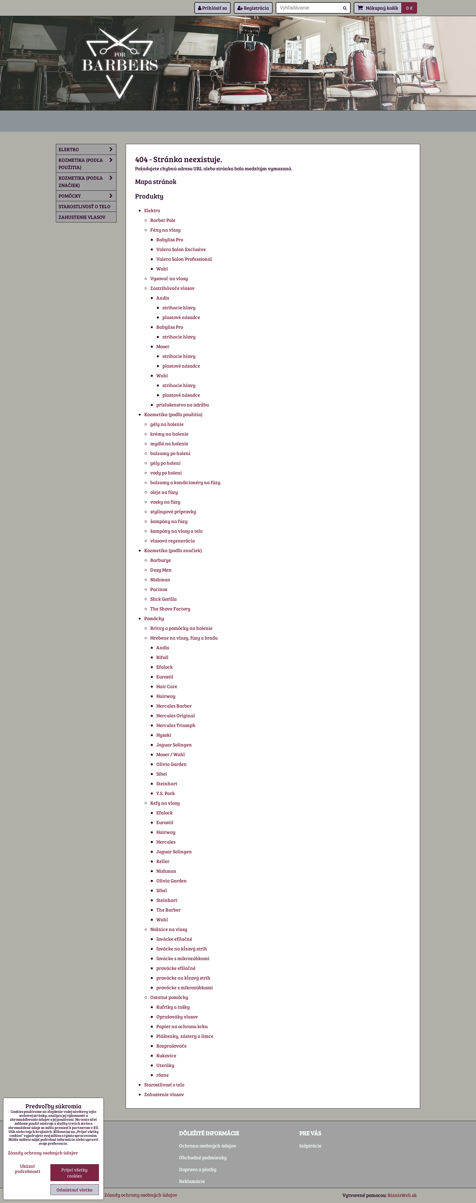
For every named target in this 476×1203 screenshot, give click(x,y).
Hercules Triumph (175, 725)
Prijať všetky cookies (74, 1173)
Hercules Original (175, 715)
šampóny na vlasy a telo (176, 531)
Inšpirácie (310, 1145)
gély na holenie (167, 424)
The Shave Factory (170, 608)
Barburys (160, 560)
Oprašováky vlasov (177, 1016)
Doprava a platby (197, 1169)
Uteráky (165, 1065)
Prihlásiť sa (212, 8)
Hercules (165, 841)
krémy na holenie (169, 433)
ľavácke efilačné (174, 939)
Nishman (160, 579)
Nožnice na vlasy (168, 929)
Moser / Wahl (170, 754)
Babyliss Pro (169, 239)
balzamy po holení (170, 453)
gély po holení (165, 463)
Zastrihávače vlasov (172, 288)
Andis (162, 297)
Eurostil (164, 676)
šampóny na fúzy (169, 521)
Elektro (152, 210)
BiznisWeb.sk (402, 1195)
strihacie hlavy (178, 307)
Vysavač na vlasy (169, 278)
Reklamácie (192, 1181)
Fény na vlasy (165, 229)
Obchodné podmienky (203, 1157)
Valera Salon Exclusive (181, 249)
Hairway (165, 696)
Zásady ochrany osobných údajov (140, 1194)
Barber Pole (162, 220)
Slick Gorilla (163, 599)
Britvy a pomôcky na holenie (181, 628)
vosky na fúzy (165, 501)
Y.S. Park (165, 793)
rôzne (162, 1075)
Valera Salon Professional (184, 259)
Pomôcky (154, 618)
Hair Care (166, 686)
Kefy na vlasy (165, 803)
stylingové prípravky (173, 511)
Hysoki (163, 735)
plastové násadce (181, 317)
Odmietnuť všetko (74, 1190)
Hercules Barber (174, 705)
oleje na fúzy (164, 492)
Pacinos (158, 589)
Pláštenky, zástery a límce (184, 1036)
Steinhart (166, 783)
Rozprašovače (171, 1045)
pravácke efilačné (175, 968)
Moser (162, 346)
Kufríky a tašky (173, 1007)
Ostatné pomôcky (169, 997)
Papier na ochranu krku (182, 1026)
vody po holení (166, 472)
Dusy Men (161, 569)
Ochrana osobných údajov (207, 1145)
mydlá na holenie (169, 443)
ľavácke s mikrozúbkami (182, 958)
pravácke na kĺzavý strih (183, 977)
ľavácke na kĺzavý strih (181, 948)
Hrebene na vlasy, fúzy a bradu (184, 637)
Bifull (162, 657)
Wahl (162, 268)
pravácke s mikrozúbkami (184, 987)
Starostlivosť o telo (164, 1084)
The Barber (168, 909)
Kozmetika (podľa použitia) (173, 414)
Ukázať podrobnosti (27, 1169)
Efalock (164, 667)
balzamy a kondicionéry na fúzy (185, 482)
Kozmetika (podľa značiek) (173, 550)
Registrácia (253, 8)
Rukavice (166, 1055)
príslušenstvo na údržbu (182, 404)
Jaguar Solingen (174, 744)
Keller (162, 861)
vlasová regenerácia (172, 540)
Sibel (161, 773)
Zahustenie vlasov (164, 1094)
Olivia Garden (171, 764)
